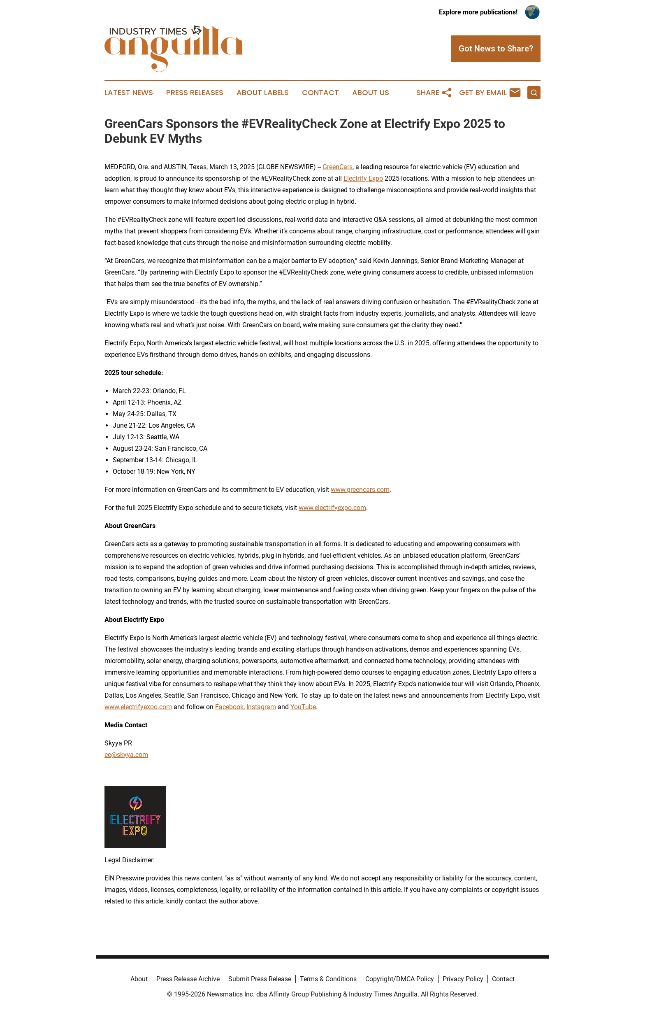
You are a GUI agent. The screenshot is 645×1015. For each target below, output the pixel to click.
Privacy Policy (463, 979)
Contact (320, 92)
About (139, 979)
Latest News (128, 92)
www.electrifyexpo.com (332, 508)
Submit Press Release (259, 979)
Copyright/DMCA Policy (399, 979)
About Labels (263, 92)
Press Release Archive (188, 979)
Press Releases (194, 92)
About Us (370, 92)
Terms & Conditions (328, 979)
